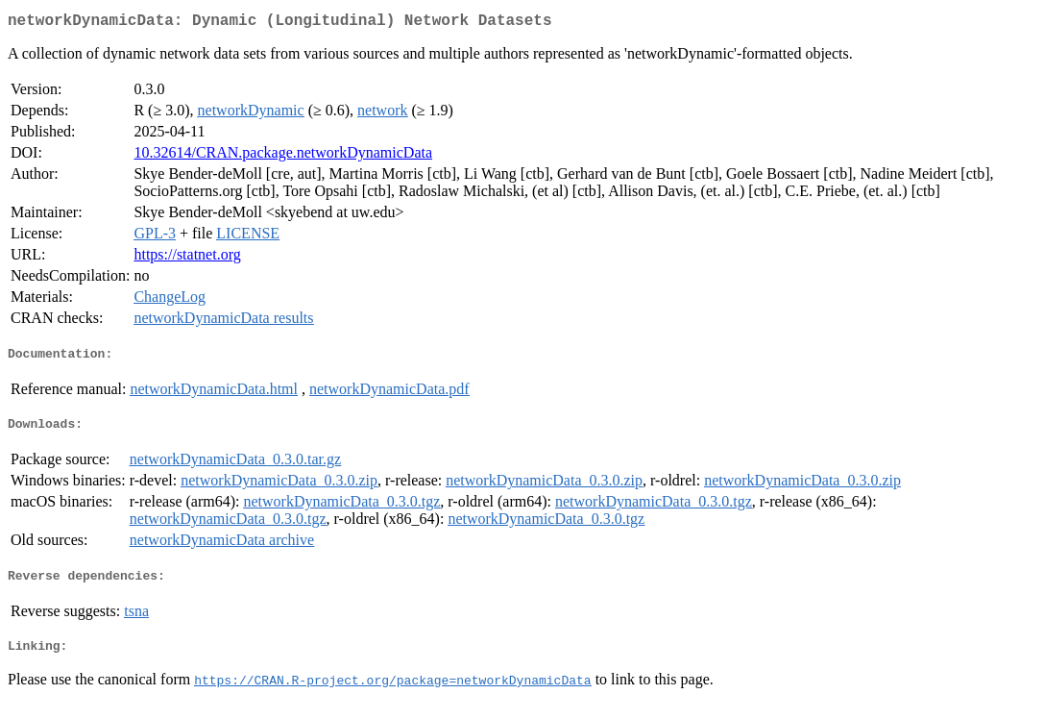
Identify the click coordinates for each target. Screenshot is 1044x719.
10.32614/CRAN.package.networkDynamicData (283, 156)
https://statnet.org (187, 258)
